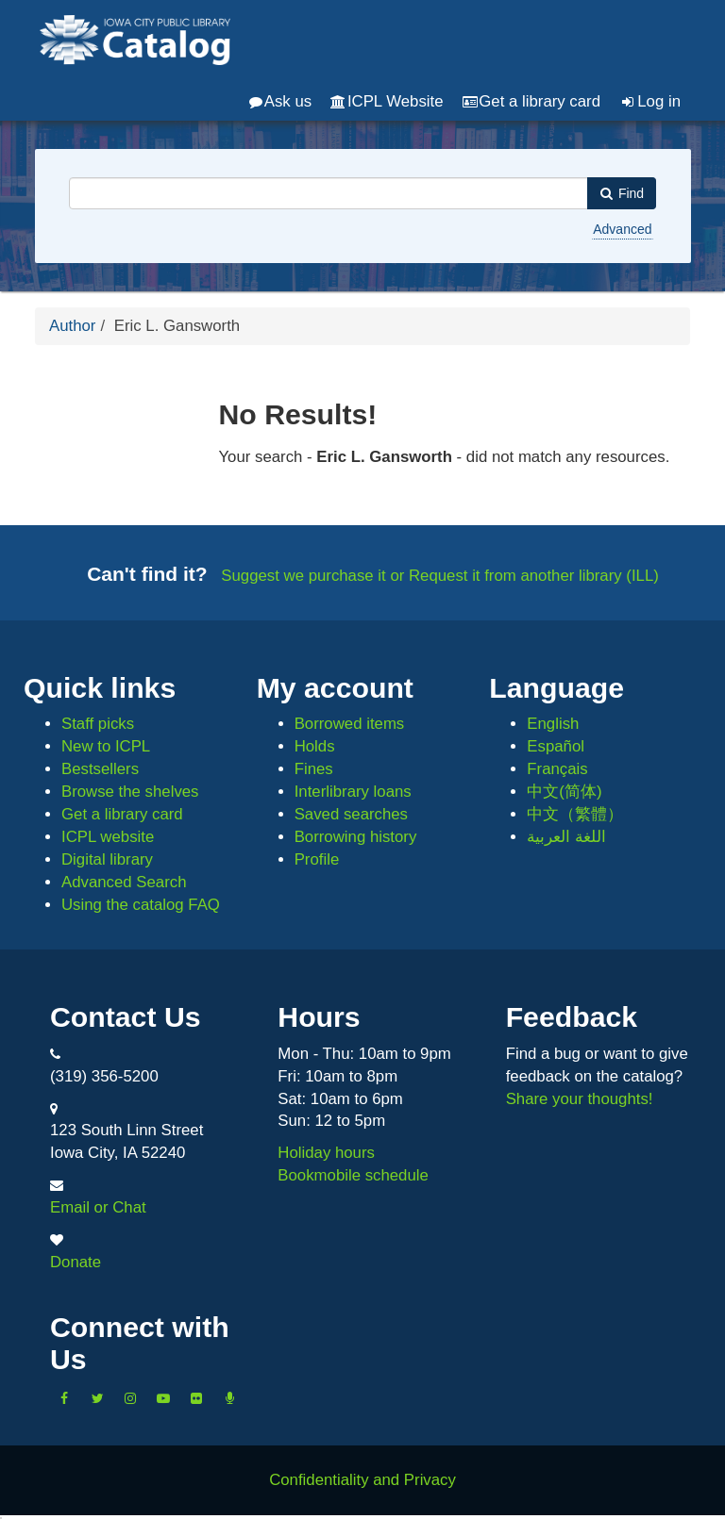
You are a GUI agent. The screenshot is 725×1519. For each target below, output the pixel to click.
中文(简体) (564, 792)
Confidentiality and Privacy (362, 1480)
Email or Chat (98, 1207)
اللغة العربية (566, 837)
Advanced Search (123, 882)
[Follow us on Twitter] (97, 1398)
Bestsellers (100, 769)
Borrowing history (356, 837)
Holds (315, 746)
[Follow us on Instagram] (130, 1398)
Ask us (280, 101)
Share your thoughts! (579, 1099)
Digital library (107, 859)
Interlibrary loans (353, 792)
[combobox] (328, 193)
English (553, 724)
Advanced (622, 229)
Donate (75, 1262)
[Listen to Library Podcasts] (229, 1398)
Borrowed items (350, 724)
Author (72, 326)
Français (557, 769)
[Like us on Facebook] (64, 1398)
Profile (317, 859)
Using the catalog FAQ (140, 905)
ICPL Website (386, 101)
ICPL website (107, 837)
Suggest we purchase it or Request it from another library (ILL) (440, 576)
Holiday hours (326, 1153)
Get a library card (531, 101)
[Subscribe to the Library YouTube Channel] (163, 1398)
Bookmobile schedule (353, 1175)
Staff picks (97, 724)
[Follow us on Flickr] (196, 1398)
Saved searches (351, 814)
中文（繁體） (575, 814)
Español (555, 746)
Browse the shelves (130, 792)
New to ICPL (105, 746)
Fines (314, 769)
